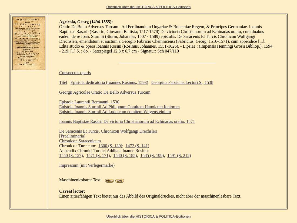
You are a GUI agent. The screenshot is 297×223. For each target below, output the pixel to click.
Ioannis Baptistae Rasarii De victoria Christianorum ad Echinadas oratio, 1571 (127, 121)
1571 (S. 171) (98, 155)
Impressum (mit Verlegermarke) (87, 165)
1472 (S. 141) (137, 145)
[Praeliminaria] (72, 136)
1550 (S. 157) (71, 155)
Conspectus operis (75, 72)
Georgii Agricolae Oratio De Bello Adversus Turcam (104, 92)
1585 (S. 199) (152, 155)
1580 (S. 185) (125, 155)
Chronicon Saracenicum (80, 141)
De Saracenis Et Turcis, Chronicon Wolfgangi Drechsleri (108, 131)
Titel (63, 82)
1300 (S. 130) (110, 145)
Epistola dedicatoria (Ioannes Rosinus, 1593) (109, 82)
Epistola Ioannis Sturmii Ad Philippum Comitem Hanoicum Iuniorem (119, 106)
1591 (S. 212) (179, 155)
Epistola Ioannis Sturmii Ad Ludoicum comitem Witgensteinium (115, 111)
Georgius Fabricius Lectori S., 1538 (182, 82)
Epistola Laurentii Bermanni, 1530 (89, 102)
